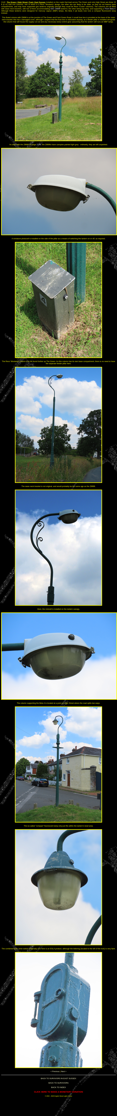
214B (39, 144)
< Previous (55, 1071)
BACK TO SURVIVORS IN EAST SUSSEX (58, 1078)
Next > (63, 1071)
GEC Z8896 (55, 9)
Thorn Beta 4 (110, 9)
